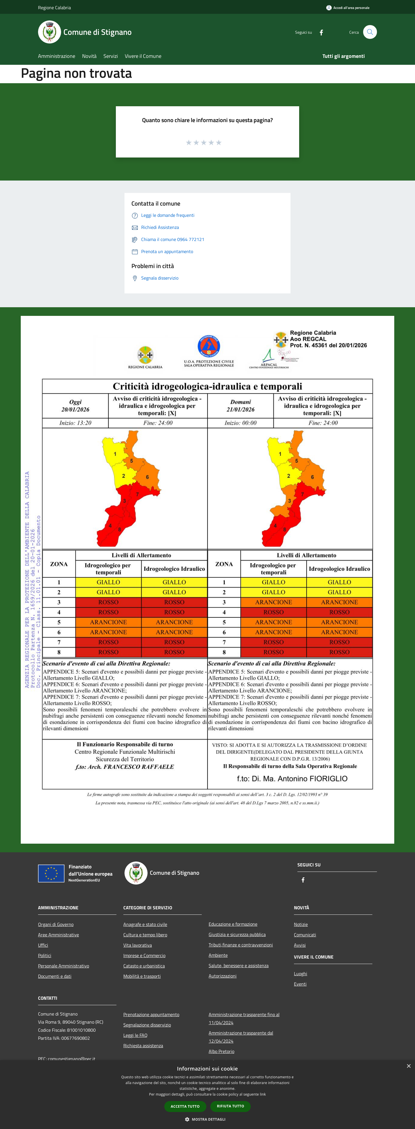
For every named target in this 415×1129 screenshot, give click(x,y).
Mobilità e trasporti (142, 976)
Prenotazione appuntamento (151, 1014)
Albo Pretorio (221, 1051)
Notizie (301, 924)
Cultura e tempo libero (145, 934)
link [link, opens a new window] (263, 1094)
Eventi (300, 983)
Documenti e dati (54, 976)
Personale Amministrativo (63, 965)
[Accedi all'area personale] (348, 7)
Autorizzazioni (223, 975)
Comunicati (305, 934)
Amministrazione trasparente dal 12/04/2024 (241, 1036)
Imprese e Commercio (144, 955)
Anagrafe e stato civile (145, 924)
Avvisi (300, 945)
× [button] (408, 1066)
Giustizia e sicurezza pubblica (237, 934)
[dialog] (207, 1094)
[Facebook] (319, 32)
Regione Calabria (54, 7)
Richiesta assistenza (143, 1045)
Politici (44, 955)
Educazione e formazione (233, 924)
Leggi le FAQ (135, 1035)
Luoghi (300, 973)
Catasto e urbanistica (144, 965)
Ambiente (218, 955)
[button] (207, 1119)
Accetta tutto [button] (185, 1106)
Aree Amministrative (58, 934)
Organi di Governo (55, 924)
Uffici (43, 945)
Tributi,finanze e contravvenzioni (241, 944)
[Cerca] (370, 32)
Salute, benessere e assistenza (239, 965)
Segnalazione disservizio (147, 1024)
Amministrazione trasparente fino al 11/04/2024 (244, 1018)
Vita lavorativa (137, 945)
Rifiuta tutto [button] (230, 1106)
